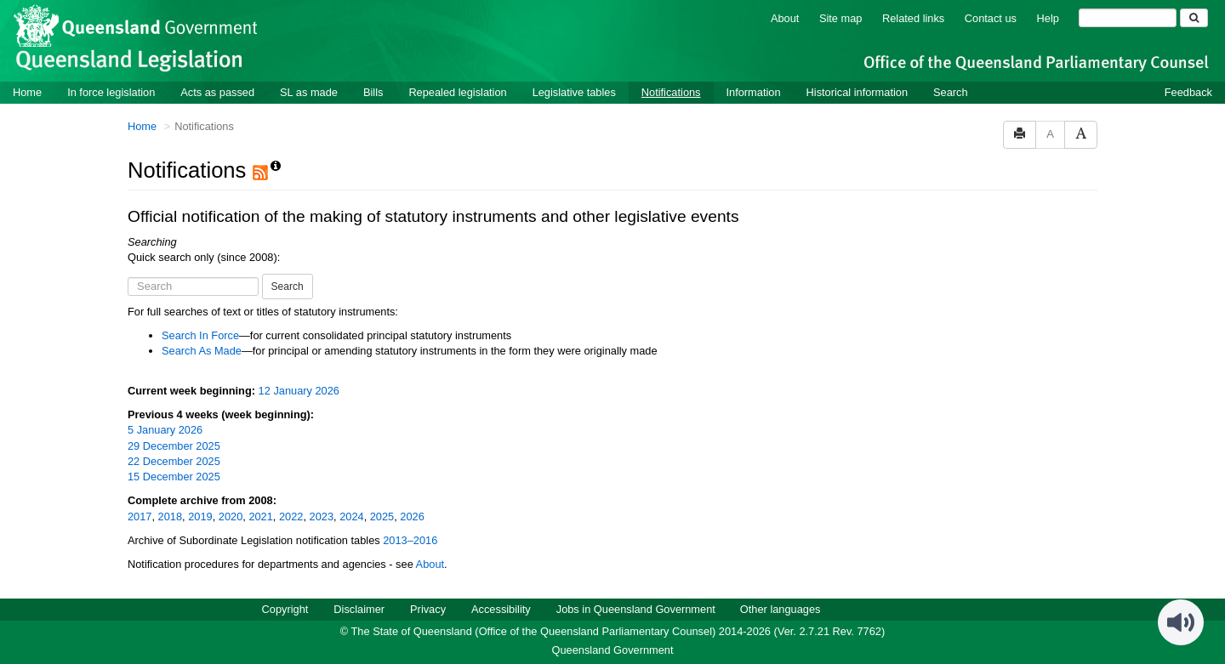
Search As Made (202, 350)
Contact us (991, 18)
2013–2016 (410, 540)
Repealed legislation (457, 92)
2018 (170, 516)
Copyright (285, 609)
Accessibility (501, 609)
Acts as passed (217, 92)
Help (1048, 18)
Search (950, 92)
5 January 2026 (165, 429)
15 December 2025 (174, 476)
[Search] (1128, 18)
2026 (412, 516)
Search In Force (200, 335)
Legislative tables (574, 92)
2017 (139, 516)
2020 (230, 516)
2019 (200, 516)
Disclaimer (359, 609)
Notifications (671, 92)
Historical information (857, 92)
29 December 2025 (174, 446)
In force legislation (111, 92)
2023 (321, 516)
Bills (373, 92)
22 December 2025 (174, 461)
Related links (913, 18)
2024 (351, 516)
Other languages (780, 609)
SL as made (309, 92)
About (785, 18)
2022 (291, 516)
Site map (841, 18)
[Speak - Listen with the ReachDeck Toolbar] (1181, 622)
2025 (382, 516)
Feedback (1188, 92)
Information (753, 92)
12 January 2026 (299, 390)
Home (27, 92)
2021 (260, 516)
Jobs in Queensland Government (635, 609)
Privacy (428, 609)
